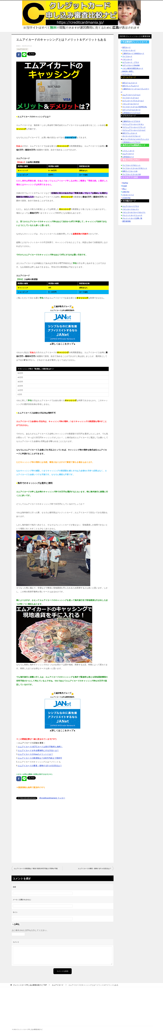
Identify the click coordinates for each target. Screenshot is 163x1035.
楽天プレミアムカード (130, 86)
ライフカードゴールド (130, 98)
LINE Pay (125, 192)
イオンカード (127, 59)
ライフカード (127, 56)
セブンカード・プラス (130, 62)
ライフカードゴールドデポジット (134, 168)
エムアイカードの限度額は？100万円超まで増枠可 (40, 758)
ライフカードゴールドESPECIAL (134, 107)
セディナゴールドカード (131, 110)
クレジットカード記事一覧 (132, 218)
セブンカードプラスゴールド (133, 101)
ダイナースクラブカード (131, 136)
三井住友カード (128, 157)
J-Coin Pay (126, 198)
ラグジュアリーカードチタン (133, 124)
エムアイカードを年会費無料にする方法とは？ (38, 750)
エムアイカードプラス (130, 206)
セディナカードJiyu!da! (131, 65)
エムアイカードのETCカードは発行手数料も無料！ (40, 747)
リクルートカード (129, 50)
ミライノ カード (128, 151)
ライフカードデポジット (131, 165)
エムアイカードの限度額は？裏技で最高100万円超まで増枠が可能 (36, 868)
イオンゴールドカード (130, 104)
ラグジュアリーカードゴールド (134, 130)
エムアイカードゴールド (131, 95)
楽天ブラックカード (129, 133)
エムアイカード (22, 49)
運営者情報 (126, 221)
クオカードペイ (128, 195)
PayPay (125, 183)
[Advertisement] (62, 831)
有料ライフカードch (129, 171)
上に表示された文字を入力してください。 (30, 930)
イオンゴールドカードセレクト (134, 212)
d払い (124, 189)
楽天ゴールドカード (129, 83)
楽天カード (126, 47)
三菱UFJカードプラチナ (131, 121)
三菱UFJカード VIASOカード (133, 53)
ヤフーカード (127, 74)
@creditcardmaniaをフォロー (52, 798)
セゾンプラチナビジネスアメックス (135, 139)
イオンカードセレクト (130, 209)
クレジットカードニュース (132, 215)
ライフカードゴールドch (131, 174)
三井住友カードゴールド (131, 113)
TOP (30, 985)
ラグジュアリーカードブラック (134, 127)
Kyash (124, 186)
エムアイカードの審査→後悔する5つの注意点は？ (40, 766)
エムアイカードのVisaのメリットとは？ (35, 754)
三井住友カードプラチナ (131, 142)
